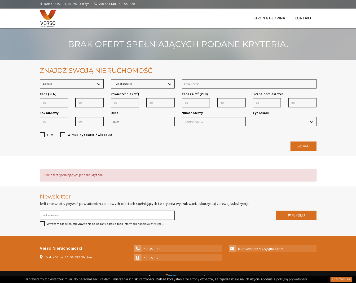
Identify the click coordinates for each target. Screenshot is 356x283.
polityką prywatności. (292, 279)
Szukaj (303, 146)
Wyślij (296, 215)
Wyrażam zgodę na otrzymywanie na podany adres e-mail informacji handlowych (102, 224)
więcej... (159, 224)
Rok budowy (49, 113)
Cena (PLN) (48, 94)
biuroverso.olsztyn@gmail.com (260, 249)
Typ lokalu (261, 113)
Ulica (115, 113)
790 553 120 (126, 4)
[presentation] (218, 218)
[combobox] (249, 83)
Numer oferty (192, 113)
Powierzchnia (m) (125, 94)
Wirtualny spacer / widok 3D (89, 135)
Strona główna (270, 18)
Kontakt (303, 18)
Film (50, 135)
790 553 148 (107, 4)
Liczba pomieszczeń (268, 94)
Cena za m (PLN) (195, 94)
